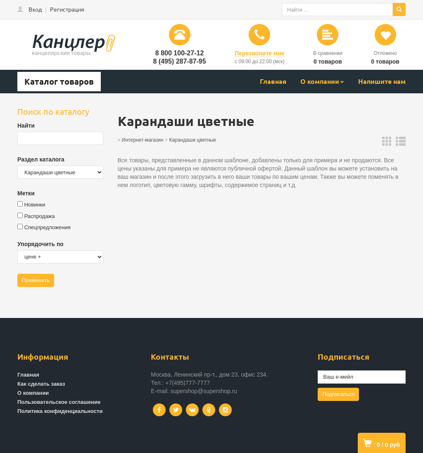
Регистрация (67, 9)
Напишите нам (382, 81)
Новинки (34, 205)
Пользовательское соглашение (58, 402)
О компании (319, 81)
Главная (273, 81)
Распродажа (39, 216)
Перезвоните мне (259, 53)
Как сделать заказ (41, 384)
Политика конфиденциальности (59, 411)
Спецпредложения (47, 227)
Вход (35, 9)
